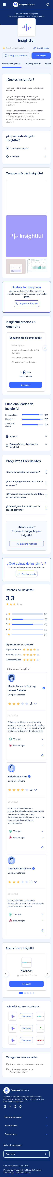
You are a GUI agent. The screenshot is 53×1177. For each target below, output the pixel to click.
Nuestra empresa (26, 1117)
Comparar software (16, 55)
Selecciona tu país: (12, 1145)
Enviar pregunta (26, 544)
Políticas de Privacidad (13, 1170)
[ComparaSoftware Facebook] (15, 1106)
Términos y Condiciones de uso (17, 1172)
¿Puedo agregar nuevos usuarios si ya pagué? (26, 483)
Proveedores (26, 1126)
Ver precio (41, 55)
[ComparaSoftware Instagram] (20, 1106)
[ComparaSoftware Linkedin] (5, 1106)
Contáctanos (26, 1134)
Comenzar (25, 385)
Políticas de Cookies (32, 1170)
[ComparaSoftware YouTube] (10, 1106)
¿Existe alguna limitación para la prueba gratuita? (26, 508)
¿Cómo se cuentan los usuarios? (26, 472)
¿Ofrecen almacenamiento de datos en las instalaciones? (26, 495)
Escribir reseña (41, 48)
